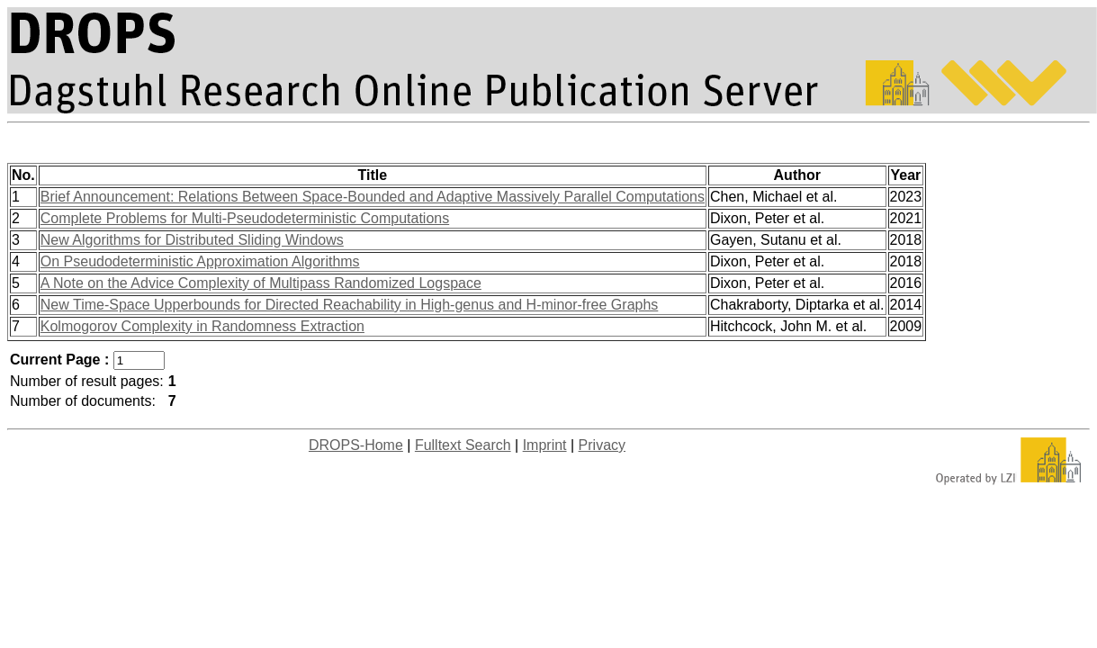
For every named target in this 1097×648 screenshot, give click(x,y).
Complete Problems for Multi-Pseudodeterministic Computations (244, 218)
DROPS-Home (356, 445)
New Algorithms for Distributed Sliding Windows (192, 240)
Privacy (602, 445)
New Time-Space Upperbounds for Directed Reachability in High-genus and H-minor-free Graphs (349, 304)
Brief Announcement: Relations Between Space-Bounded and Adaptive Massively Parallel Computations (372, 196)
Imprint (545, 445)
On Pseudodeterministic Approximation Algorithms (200, 261)
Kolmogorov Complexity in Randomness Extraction (202, 326)
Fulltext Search (463, 445)
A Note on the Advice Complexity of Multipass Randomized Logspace (260, 283)
